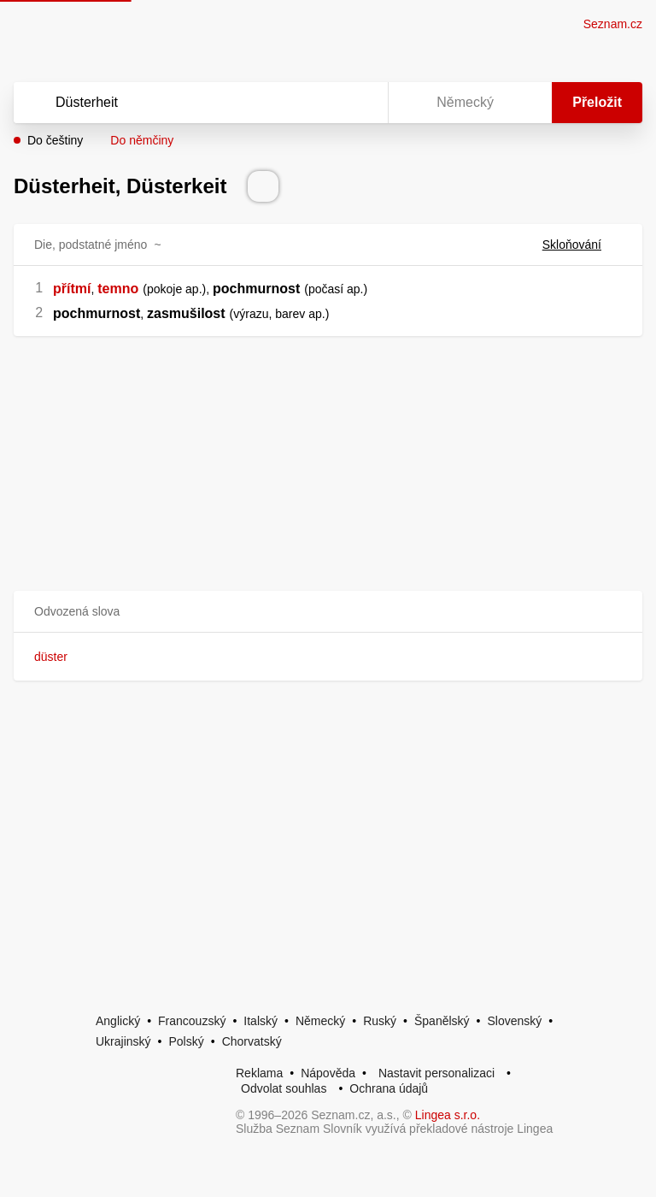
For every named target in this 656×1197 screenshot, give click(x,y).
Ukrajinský (123, 1041)
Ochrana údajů (388, 1088)
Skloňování (582, 244)
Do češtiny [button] (55, 140)
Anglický (118, 1021)
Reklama (259, 1073)
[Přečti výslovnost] (263, 186)
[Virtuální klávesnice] (359, 102)
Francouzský (192, 1021)
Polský (185, 1041)
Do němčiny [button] (141, 140)
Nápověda (328, 1073)
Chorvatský (252, 1041)
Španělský (442, 1021)
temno (117, 288)
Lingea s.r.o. (447, 1115)
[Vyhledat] (178, 102)
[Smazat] (321, 102)
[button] (328, 612)
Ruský (379, 1021)
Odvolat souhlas (283, 1088)
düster (50, 656)
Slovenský (514, 1021)
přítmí (72, 288)
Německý (320, 1021)
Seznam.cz (612, 24)
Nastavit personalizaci (436, 1073)
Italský (260, 1021)
